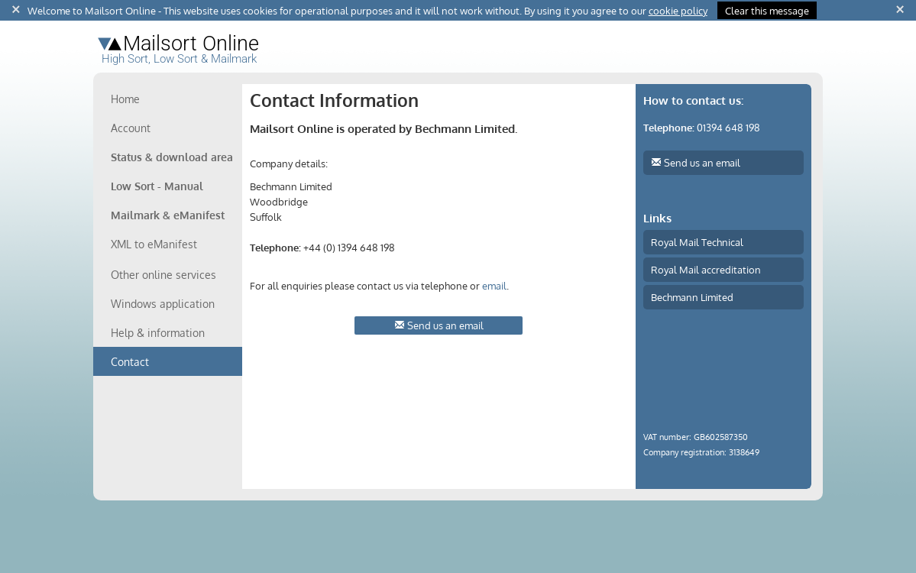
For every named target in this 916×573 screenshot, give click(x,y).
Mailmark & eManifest (168, 215)
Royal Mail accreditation (706, 269)
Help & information (158, 332)
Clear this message (767, 10)
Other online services (163, 274)
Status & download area (172, 157)
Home (125, 98)
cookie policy (678, 10)
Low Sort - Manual (157, 186)
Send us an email (439, 325)
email (494, 285)
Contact (130, 361)
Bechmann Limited (692, 296)
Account (131, 127)
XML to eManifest (154, 244)
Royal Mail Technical (697, 241)
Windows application (163, 303)
